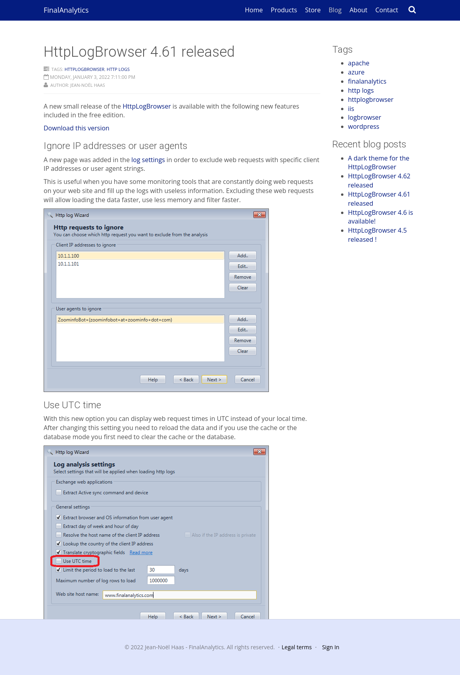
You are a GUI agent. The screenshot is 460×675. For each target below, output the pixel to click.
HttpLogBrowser (147, 106)
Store (313, 10)
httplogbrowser (85, 69)
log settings (148, 159)
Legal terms (297, 647)
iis (351, 108)
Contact (387, 10)
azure (356, 72)
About (358, 10)
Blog (335, 10)
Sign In (330, 647)
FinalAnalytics (66, 10)
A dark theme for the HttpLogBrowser (379, 163)
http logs (118, 69)
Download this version (76, 128)
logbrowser (364, 117)
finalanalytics (367, 81)
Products (284, 10)
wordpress (364, 126)
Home (254, 10)
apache (359, 63)
